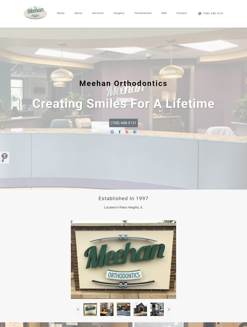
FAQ (164, 13)
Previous (77, 309)
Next (169, 309)
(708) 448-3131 (211, 13)
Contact (182, 13)
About (78, 13)
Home (61, 13)
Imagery (119, 13)
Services (98, 13)
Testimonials (143, 13)
